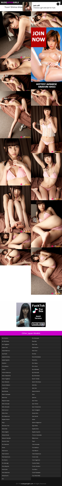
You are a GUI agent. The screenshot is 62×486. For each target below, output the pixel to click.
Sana (33, 394)
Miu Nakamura (6, 416)
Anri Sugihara (5, 344)
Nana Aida (4, 428)
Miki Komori (5, 410)
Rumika (34, 353)
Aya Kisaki (4, 353)
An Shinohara (5, 341)
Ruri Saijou (35, 363)
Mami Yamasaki (6, 394)
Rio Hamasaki (35, 338)
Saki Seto (34, 388)
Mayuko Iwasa (5, 400)
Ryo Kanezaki (35, 372)
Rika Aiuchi (5, 450)
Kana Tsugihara (6, 378)
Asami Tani (5, 347)
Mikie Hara (5, 413)
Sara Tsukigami (36, 410)
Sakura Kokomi (36, 391)
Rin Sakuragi (5, 463)
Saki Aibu (34, 385)
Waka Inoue (35, 438)
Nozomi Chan (5, 441)
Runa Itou (34, 360)
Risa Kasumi (35, 347)
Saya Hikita (35, 425)
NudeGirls (10, 2)
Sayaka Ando (35, 428)
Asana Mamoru (6, 350)
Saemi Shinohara (36, 382)
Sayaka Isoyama (36, 432)
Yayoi (33, 441)
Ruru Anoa (35, 366)
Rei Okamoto (5, 444)
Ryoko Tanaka (35, 378)
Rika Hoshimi (5, 453)
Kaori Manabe (5, 382)
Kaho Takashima (6, 375)
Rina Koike (5, 469)
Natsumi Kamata (6, 438)
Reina (3, 447)
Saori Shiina (35, 403)
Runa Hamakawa (36, 357)
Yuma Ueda (35, 457)
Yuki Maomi (35, 450)
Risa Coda (34, 344)
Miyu (3, 422)
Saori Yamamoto (36, 407)
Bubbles (4, 363)
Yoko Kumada (35, 444)
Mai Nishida (5, 391)
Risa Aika (34, 341)
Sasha (33, 419)
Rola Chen (34, 350)
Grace (3, 369)
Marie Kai (4, 397)
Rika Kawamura (6, 457)
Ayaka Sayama (5, 360)
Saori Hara (34, 400)
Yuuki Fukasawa (36, 472)
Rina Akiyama (5, 466)
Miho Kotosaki (5, 403)
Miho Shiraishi (5, 407)
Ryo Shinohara (36, 375)
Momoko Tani (5, 425)
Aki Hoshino (5, 338)
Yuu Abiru (34, 469)
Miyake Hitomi (6, 419)
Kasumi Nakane (6, 385)
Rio (3, 478)
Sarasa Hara (35, 413)
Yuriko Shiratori (36, 466)
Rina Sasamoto (6, 472)
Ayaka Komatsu (6, 357)
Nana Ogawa (5, 432)
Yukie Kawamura (36, 453)
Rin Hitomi (5, 460)
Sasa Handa (35, 416)
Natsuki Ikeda (5, 435)
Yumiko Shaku (36, 463)
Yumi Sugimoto (36, 460)
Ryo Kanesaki (35, 369)
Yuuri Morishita (36, 475)
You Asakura (35, 447)
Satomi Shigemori (36, 422)
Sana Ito (34, 397)
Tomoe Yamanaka (37, 435)
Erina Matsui (5, 366)
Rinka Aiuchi (5, 475)
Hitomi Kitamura (6, 372)
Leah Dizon (5, 388)
